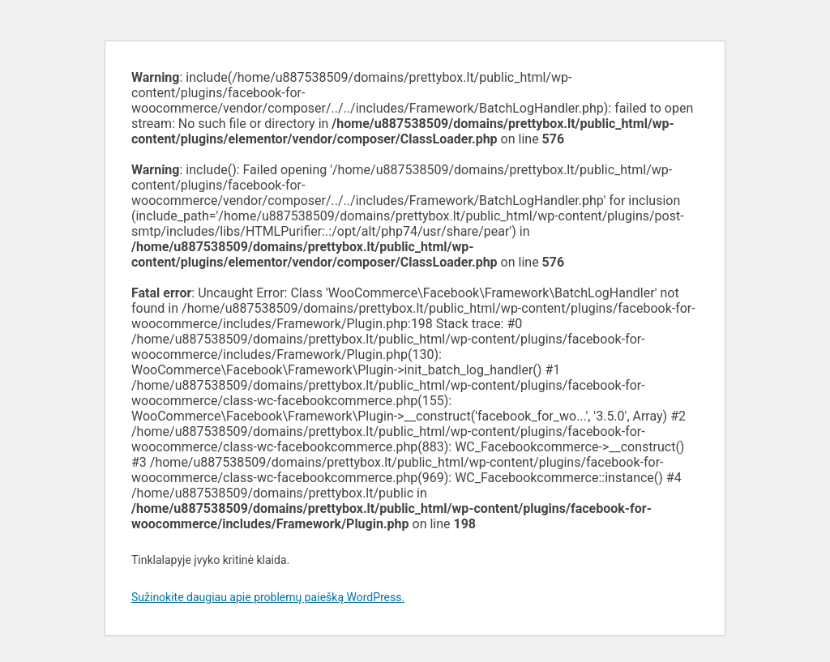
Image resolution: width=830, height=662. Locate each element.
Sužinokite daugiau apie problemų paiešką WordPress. (267, 597)
